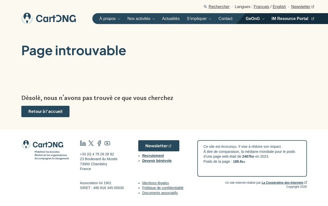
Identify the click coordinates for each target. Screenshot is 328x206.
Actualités (171, 18)
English (279, 7)
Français (261, 7)
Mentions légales (155, 183)
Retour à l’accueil (45, 111)
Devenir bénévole (157, 161)
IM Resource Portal (290, 18)
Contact (225, 18)
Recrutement (153, 156)
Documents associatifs (160, 193)
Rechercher (219, 7)
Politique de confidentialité (163, 188)
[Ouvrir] (108, 18)
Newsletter (300, 7)
